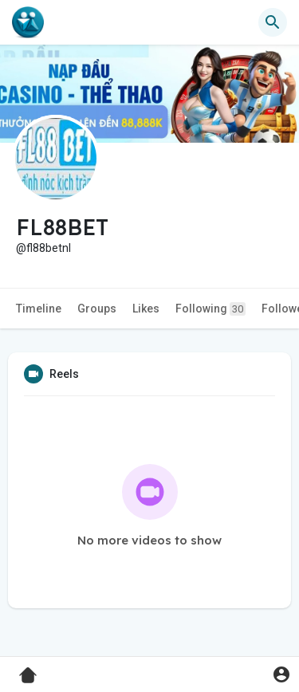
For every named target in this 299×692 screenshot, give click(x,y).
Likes (145, 308)
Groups (96, 308)
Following (210, 309)
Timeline (38, 308)
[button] (272, 22)
